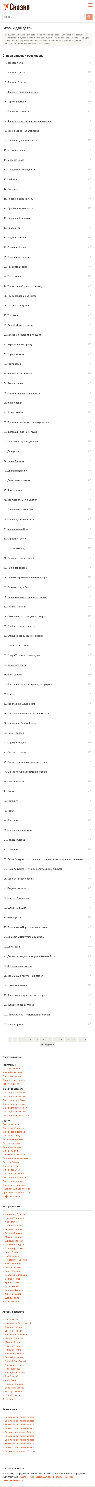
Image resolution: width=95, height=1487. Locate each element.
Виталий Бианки (13, 1234)
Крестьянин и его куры (20, 509)
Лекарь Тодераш (16, 839)
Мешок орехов (15, 1024)
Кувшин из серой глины (20, 1004)
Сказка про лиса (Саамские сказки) (27, 771)
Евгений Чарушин (14, 1358)
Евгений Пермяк (13, 1230)
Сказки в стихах (10, 1125)
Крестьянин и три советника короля (27, 995)
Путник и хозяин (16, 606)
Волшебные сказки (12, 1073)
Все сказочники (10, 1302)
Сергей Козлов (12, 1279)
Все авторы (8, 1399)
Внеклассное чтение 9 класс (19, 1448)
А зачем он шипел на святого (23, 393)
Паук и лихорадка (17, 548)
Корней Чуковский (14, 1218)
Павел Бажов (12, 1256)
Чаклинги (12, 801)
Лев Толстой (11, 1222)
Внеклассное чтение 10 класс (20, 1452)
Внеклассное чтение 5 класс (19, 1433)
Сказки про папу (11, 1166)
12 (49, 1039)
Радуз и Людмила (17, 237)
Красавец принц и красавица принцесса (29, 121)
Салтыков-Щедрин (14, 1245)
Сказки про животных (13, 1132)
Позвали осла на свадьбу (21, 558)
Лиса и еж (13, 849)
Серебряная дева (16, 742)
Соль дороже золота (18, 257)
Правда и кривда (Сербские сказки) (27, 597)
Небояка (12, 179)
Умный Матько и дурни (20, 325)
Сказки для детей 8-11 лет (16, 1116)
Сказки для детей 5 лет (14, 1104)
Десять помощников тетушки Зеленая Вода (31, 956)
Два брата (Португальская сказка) (26, 936)
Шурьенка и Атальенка (19, 373)
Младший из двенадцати (21, 169)
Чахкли (11, 810)
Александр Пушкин (15, 1215)
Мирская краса (15, 160)
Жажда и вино (15, 490)
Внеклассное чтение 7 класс (19, 1440)
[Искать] (89, 17)
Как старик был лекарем (21, 703)
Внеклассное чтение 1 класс (19, 1417)
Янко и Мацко (15, 383)
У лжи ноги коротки (18, 645)
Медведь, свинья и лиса (20, 519)
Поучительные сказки (13, 1155)
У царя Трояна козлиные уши (23, 655)
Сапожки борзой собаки (20, 878)
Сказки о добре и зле (13, 1128)
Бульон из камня (16, 907)
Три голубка (14, 276)
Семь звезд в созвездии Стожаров (26, 616)
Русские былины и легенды (16, 1189)
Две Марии (13, 946)
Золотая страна (16, 72)
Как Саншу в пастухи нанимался (25, 975)
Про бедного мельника (20, 208)
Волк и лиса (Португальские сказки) (27, 927)
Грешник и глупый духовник (22, 441)
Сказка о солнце (16, 752)
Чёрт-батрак (14, 363)
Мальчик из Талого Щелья (21, 723)
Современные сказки (13, 1080)
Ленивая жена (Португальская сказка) (28, 1014)
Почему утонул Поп (18, 587)
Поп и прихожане (17, 567)
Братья (11, 694)
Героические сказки (12, 1140)
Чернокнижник (15, 354)
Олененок (12, 189)
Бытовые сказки (11, 1069)
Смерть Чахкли (15, 781)
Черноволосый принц (19, 344)
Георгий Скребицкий (15, 1361)
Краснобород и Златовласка (23, 130)
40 (74, 1039)
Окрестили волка (16, 538)
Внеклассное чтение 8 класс (19, 1444)
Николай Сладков (14, 1384)
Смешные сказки (11, 1144)
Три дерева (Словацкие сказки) (24, 286)
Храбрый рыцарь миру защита (24, 334)
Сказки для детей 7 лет (14, 1112)
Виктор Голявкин (14, 1392)
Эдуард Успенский (14, 1241)
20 (61, 1039)
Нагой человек (15, 733)
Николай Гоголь (13, 1350)
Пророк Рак (13, 228)
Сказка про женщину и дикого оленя (27, 762)
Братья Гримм (12, 1283)
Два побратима (15, 461)
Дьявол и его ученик (18, 480)
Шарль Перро (12, 1298)
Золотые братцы (16, 82)
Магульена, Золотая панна (22, 140)
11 (43, 1039)
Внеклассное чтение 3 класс (19, 1425)
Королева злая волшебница (22, 92)
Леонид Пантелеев (15, 1373)
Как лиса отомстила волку (22, 499)
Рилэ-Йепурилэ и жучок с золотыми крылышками (35, 868)
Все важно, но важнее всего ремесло (28, 422)
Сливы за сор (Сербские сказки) (25, 635)
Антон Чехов (11, 1320)
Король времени (16, 101)
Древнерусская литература (16, 1193)
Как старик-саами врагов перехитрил (28, 713)
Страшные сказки (11, 1147)
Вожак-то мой (15, 412)
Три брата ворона (17, 266)
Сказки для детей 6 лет (14, 1108)
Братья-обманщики (18, 898)
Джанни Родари (13, 1294)
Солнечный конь (16, 247)
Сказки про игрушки (13, 1174)
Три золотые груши (18, 305)
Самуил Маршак (13, 1226)
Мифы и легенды (11, 1197)
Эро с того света (16, 665)
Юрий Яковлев (12, 1396)
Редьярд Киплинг (14, 1290)
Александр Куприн (14, 1354)
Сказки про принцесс (13, 1185)
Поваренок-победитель (20, 198)
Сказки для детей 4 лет (14, 1101)
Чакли (10, 791)
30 (68, 1039)
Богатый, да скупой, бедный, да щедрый (29, 684)
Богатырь (12, 820)
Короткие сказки (11, 1084)
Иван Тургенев (12, 1369)
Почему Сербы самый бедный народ (27, 577)
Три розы (12, 315)
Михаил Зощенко (14, 1268)
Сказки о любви (10, 1151)
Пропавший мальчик (18, 218)
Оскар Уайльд (12, 1287)
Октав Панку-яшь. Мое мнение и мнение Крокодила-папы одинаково (45, 859)
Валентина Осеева (14, 1388)
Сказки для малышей (13, 1093)
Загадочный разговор (19, 966)
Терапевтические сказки (15, 1159)
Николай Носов (13, 1264)
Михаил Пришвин (14, 1237)
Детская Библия (10, 1162)
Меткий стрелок (16, 150)
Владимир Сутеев (14, 1249)
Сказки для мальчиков (14, 1178)
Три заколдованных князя (21, 295)
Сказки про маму (11, 1170)
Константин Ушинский (16, 1260)
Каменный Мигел (17, 985)
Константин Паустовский (18, 1324)
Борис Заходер (12, 1253)
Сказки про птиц (11, 1136)
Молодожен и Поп (17, 529)
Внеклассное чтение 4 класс (19, 1429)
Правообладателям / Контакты (48, 1477)
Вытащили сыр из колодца (22, 431)
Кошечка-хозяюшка (18, 111)
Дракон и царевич (17, 470)
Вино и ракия (14, 402)
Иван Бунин (11, 1380)
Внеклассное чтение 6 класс (19, 1436)
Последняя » (47, 1045)
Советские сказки (11, 1077)
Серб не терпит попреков (21, 626)
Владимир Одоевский (16, 1275)
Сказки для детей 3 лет (14, 1097)
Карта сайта (26, 1477)
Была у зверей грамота (20, 830)
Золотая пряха (15, 62)
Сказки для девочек (13, 1181)
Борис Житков (12, 1272)
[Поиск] (43, 17)
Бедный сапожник (17, 888)
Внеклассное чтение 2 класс (19, 1421)
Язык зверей (14, 674)
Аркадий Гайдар (13, 1327)
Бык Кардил (14, 917)
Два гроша (13, 451)
